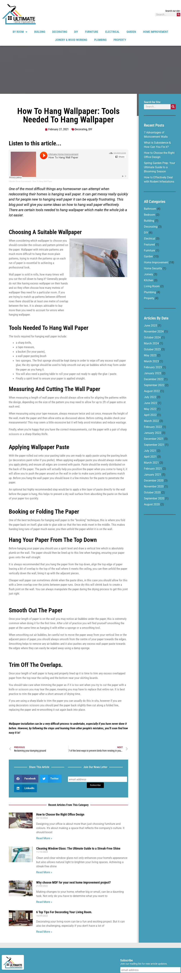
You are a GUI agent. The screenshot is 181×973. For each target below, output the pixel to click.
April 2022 (150, 415)
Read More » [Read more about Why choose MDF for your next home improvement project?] (44, 902)
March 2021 (151, 462)
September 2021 (154, 444)
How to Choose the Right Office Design (60, 814)
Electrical (112, 31)
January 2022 (152, 433)
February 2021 (153, 468)
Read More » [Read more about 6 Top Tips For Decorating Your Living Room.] (44, 931)
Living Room (152, 286)
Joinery (148, 274)
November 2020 (154, 486)
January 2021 (152, 474)
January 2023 (152, 373)
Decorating (59, 31)
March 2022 (151, 421)
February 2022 (153, 427)
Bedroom (149, 214)
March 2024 (151, 343)
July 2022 (150, 397)
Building (39, 31)
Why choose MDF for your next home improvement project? (73, 882)
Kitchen (148, 280)
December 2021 (153, 438)
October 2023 (152, 349)
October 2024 (152, 337)
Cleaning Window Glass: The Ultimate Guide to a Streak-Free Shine (78, 848)
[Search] (178, 14)
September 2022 (154, 385)
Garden (131, 31)
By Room (20, 32)
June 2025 (150, 325)
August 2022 (152, 391)
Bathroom (150, 208)
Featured (149, 244)
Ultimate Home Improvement (20, 181)
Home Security (153, 268)
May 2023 (150, 355)
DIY (76, 31)
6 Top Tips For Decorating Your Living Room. (64, 912)
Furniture (91, 31)
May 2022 (150, 409)
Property (120, 40)
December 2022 (153, 379)
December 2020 (153, 480)
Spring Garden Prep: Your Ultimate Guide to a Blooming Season (159, 167)
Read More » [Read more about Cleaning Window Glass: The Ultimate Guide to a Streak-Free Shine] (44, 872)
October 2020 (152, 492)
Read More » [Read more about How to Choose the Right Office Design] (44, 838)
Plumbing (100, 40)
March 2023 (151, 361)
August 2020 (152, 504)
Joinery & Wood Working (71, 40)
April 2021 (150, 456)
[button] (26, 779)
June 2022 (150, 403)
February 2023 (153, 367)
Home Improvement (155, 31)
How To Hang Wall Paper (42, 181)
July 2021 (150, 450)
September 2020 (154, 498)
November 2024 (154, 331)
